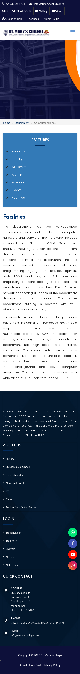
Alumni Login (51, 18)
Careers (10, 499)
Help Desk (36, 665)
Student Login (13, 532)
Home (6, 122)
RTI (8, 491)
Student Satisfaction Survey (21, 507)
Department (22, 122)
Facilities (18, 198)
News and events (15, 483)
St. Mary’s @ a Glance (18, 466)
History (10, 458)
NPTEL (10, 556)
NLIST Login (12, 564)
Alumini (17, 175)
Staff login (11, 540)
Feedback (33, 18)
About (24, 665)
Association (21, 182)
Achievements (22, 167)
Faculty (17, 159)
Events (17, 190)
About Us (18, 151)
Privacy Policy (52, 665)
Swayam (10, 548)
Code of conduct (15, 475)
